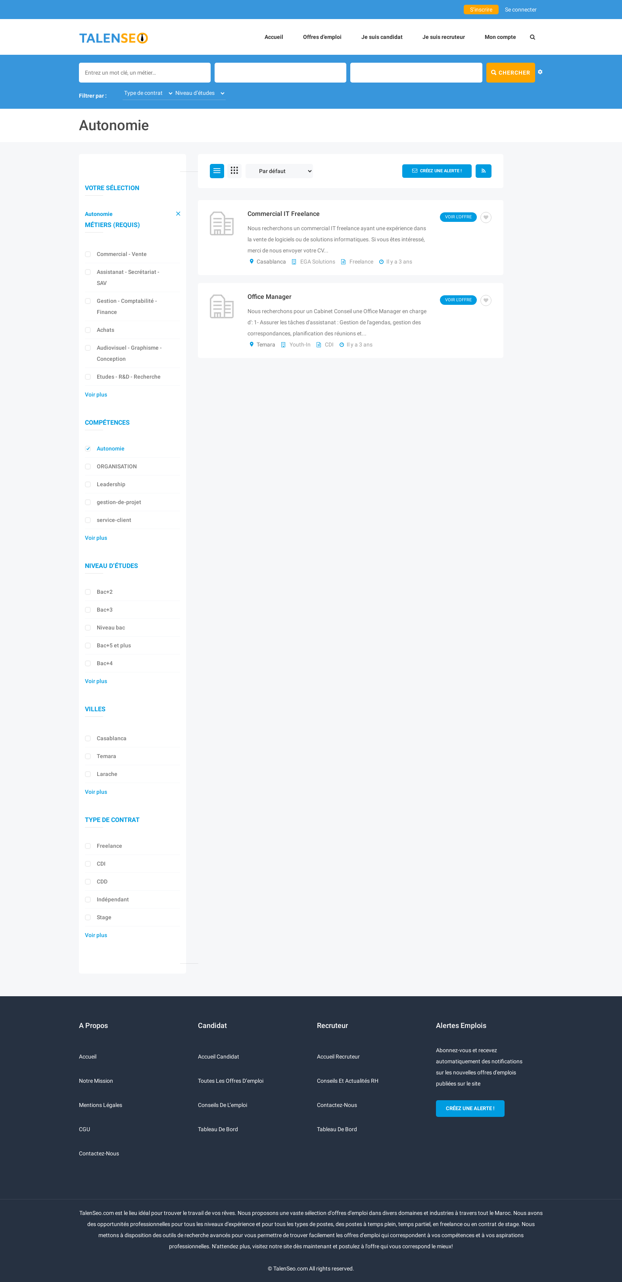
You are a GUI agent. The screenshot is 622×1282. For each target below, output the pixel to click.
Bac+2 (105, 592)
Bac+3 (105, 609)
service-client (114, 520)
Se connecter (521, 9)
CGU (84, 1129)
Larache (107, 774)
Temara (106, 756)
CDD (102, 881)
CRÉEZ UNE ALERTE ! (470, 1108)
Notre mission (96, 1081)
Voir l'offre (458, 216)
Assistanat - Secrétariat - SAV (128, 277)
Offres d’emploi (322, 37)
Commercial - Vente (122, 254)
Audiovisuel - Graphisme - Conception (129, 353)
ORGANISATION (117, 466)
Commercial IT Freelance (284, 214)
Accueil (274, 37)
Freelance (109, 846)
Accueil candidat (218, 1056)
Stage (104, 917)
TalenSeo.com (290, 1268)
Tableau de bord (218, 1129)
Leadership (111, 484)
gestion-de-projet (119, 502)
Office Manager (270, 296)
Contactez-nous (99, 1153)
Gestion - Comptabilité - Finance (127, 306)
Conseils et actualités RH (347, 1081)
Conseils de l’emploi (222, 1105)
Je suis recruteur (443, 37)
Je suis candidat (382, 37)
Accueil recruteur (338, 1056)
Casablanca (112, 738)
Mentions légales (100, 1105)
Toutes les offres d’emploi (230, 1081)
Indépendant (113, 899)
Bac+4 (105, 663)
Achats (105, 330)
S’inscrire (481, 9)
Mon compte (500, 37)
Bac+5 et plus (114, 645)
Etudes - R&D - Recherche (129, 376)
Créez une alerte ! (437, 170)
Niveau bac (111, 627)
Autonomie (99, 214)
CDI (101, 863)
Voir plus (96, 394)
